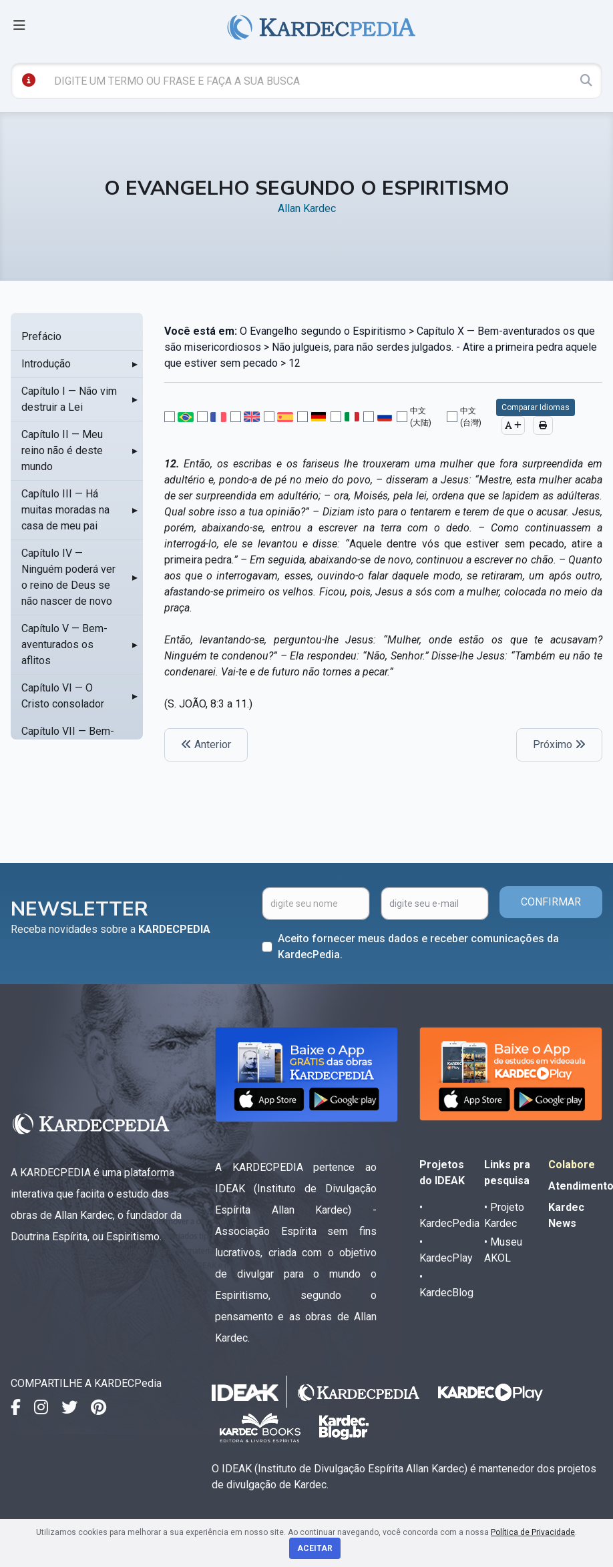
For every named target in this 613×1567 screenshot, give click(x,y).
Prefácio (41, 336)
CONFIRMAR (551, 902)
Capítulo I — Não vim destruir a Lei (69, 399)
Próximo (559, 744)
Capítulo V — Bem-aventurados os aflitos (64, 644)
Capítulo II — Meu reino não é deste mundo (62, 450)
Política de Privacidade (533, 1532)
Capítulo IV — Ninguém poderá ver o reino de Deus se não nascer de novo (68, 577)
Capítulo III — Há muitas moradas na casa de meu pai (65, 509)
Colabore (571, 1164)
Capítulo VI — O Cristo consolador (62, 695)
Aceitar (315, 1548)
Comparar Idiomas (535, 407)
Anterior (206, 744)
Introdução (46, 363)
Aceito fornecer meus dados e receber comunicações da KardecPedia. (418, 946)
